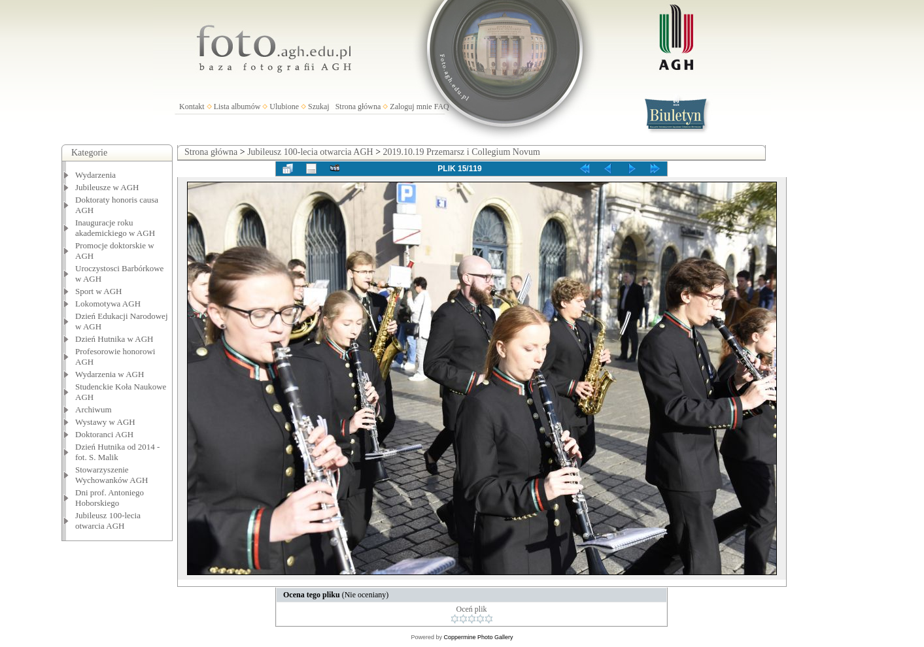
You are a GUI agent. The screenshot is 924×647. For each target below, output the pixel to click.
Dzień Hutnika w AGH (114, 339)
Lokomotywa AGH (108, 303)
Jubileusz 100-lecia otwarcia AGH (108, 520)
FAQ (441, 106)
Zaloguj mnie (411, 106)
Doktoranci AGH (104, 434)
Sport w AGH (98, 291)
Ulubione (284, 106)
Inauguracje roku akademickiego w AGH (115, 228)
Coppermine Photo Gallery (478, 637)
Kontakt (192, 106)
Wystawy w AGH (105, 422)
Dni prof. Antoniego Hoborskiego (109, 498)
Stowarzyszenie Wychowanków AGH (111, 475)
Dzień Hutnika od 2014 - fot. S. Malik (117, 452)
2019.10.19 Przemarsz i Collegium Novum (461, 152)
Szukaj (319, 106)
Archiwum (93, 409)
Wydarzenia (95, 175)
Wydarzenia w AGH (109, 374)
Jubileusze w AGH (107, 187)
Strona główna (358, 106)
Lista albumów (237, 106)
